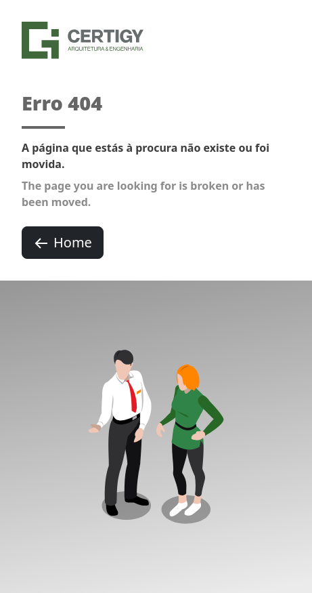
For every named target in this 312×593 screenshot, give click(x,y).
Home (62, 242)
